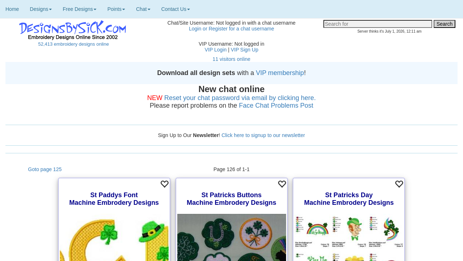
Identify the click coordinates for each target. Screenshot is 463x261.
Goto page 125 (45, 169)
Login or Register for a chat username (231, 29)
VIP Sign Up (244, 50)
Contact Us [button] (175, 9)
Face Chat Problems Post (276, 105)
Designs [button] (41, 9)
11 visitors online (231, 59)
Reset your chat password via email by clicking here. (240, 98)
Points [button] (116, 9)
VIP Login (216, 50)
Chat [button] (143, 9)
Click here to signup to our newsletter (263, 135)
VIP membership (280, 72)
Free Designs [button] (79, 9)
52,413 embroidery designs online (73, 44)
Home (12, 9)
